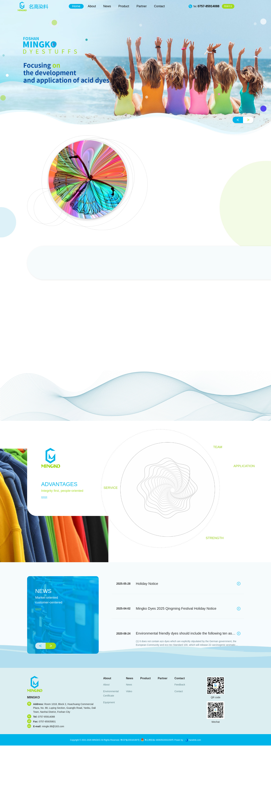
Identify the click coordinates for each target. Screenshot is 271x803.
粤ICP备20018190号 (129, 740)
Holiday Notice (147, 584)
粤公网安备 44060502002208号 (157, 740)
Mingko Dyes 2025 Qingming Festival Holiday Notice (176, 608)
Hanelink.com (194, 740)
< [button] (238, 119)
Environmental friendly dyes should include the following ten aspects (188, 633)
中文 (228, 6)
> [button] (248, 119)
